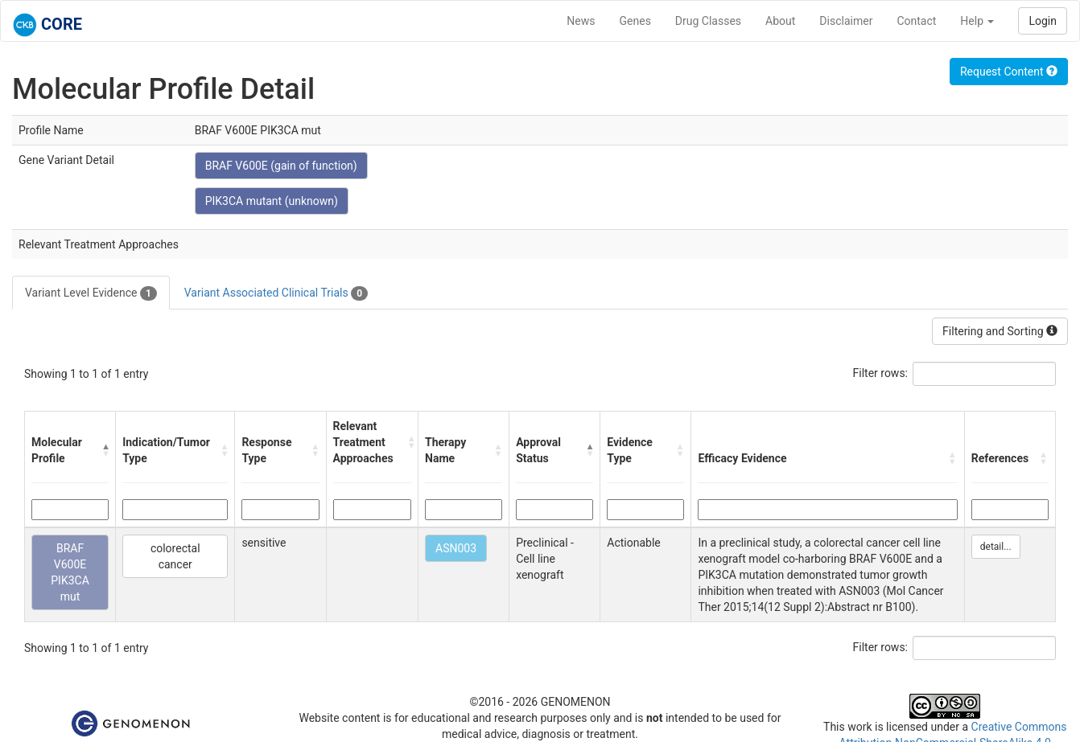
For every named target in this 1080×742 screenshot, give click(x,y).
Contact (916, 20)
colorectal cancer (175, 556)
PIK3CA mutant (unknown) (271, 201)
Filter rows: (881, 373)
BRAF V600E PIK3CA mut (70, 572)
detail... (996, 546)
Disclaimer (845, 20)
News (581, 20)
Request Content (1008, 71)
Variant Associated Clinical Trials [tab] (276, 293)
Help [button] (977, 20)
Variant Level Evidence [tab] (91, 293)
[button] (105, 450)
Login (1042, 20)
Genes (635, 20)
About (780, 20)
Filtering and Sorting (999, 331)
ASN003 (455, 548)
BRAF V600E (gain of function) (281, 165)
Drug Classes (708, 20)
